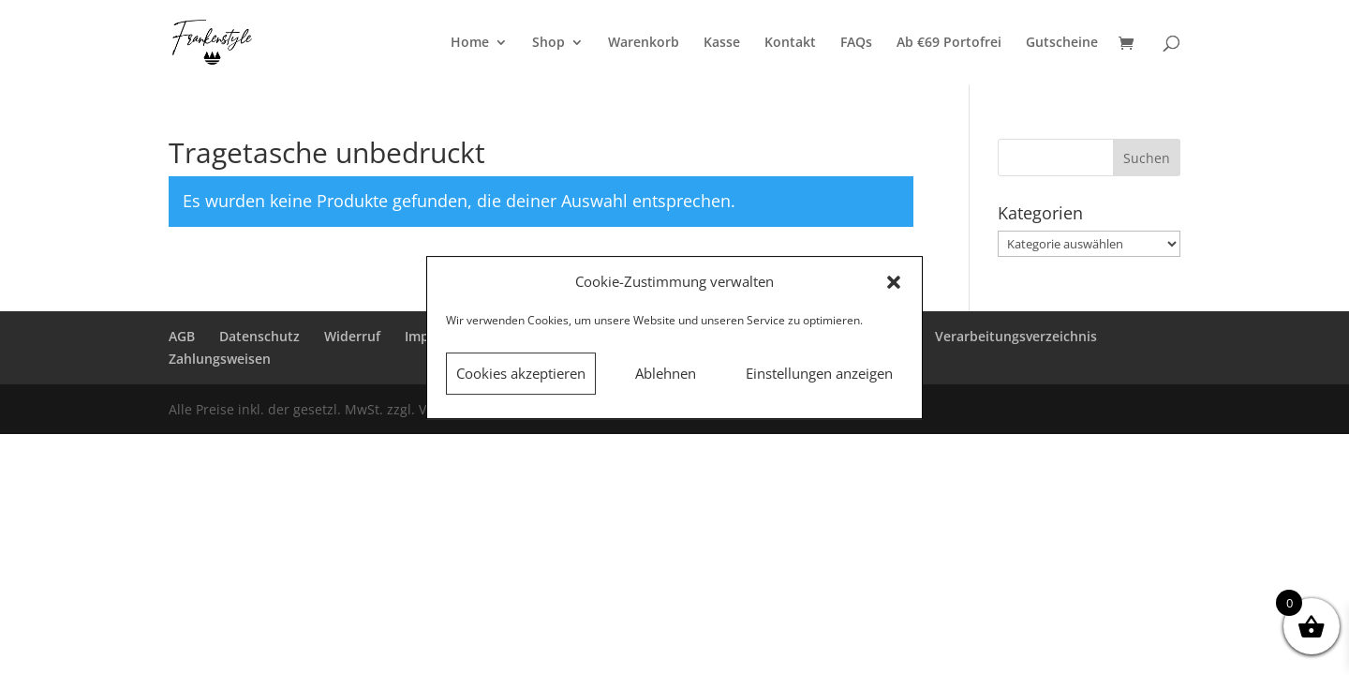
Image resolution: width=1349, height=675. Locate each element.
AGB (182, 336)
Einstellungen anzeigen (819, 373)
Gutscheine (1062, 43)
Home (470, 43)
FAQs (856, 43)
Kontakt (790, 43)
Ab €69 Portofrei (949, 43)
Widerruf (352, 336)
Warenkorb (643, 43)
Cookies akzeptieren (521, 373)
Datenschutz (259, 336)
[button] (893, 282)
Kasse (722, 43)
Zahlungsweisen (220, 359)
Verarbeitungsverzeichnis (1016, 336)
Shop (548, 43)
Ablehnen (665, 373)
